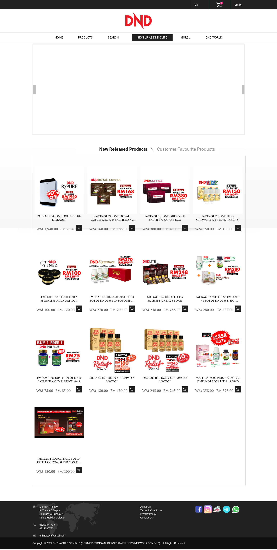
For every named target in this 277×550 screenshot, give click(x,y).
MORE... (185, 37)
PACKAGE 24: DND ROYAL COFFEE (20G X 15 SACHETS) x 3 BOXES (112, 221)
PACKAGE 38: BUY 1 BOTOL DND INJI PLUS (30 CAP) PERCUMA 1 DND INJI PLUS (59, 383)
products (85, 37)
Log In (238, 5)
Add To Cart (79, 229)
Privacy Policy (148, 514)
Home (59, 37)
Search (113, 37)
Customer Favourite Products (187, 149)
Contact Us (146, 518)
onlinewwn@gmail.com (52, 536)
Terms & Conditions (151, 511)
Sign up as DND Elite (152, 37)
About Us (145, 507)
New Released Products (123, 149)
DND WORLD (214, 37)
